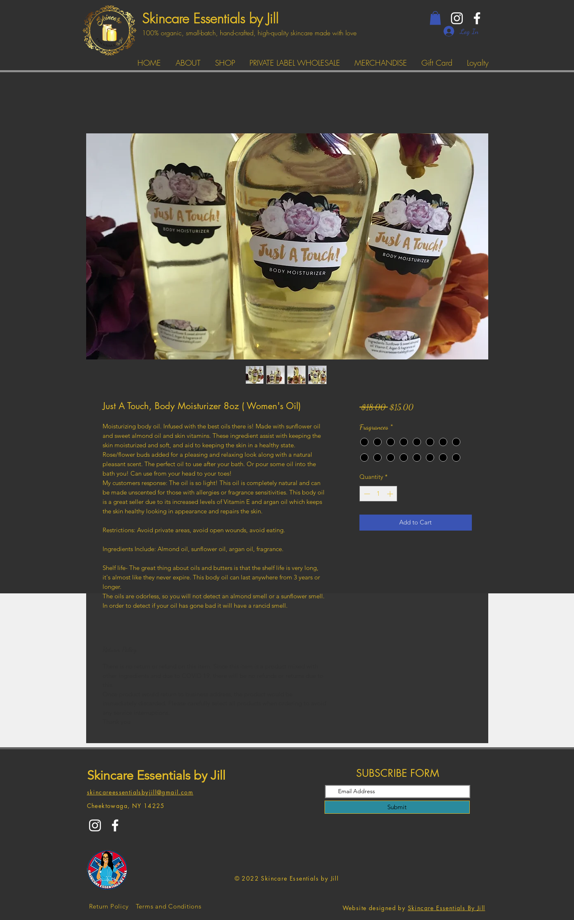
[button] (435, 18)
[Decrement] (366, 493)
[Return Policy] (109, 906)
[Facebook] (477, 18)
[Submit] (397, 807)
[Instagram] (457, 18)
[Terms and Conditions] (169, 906)
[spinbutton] (378, 493)
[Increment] (390, 493)
